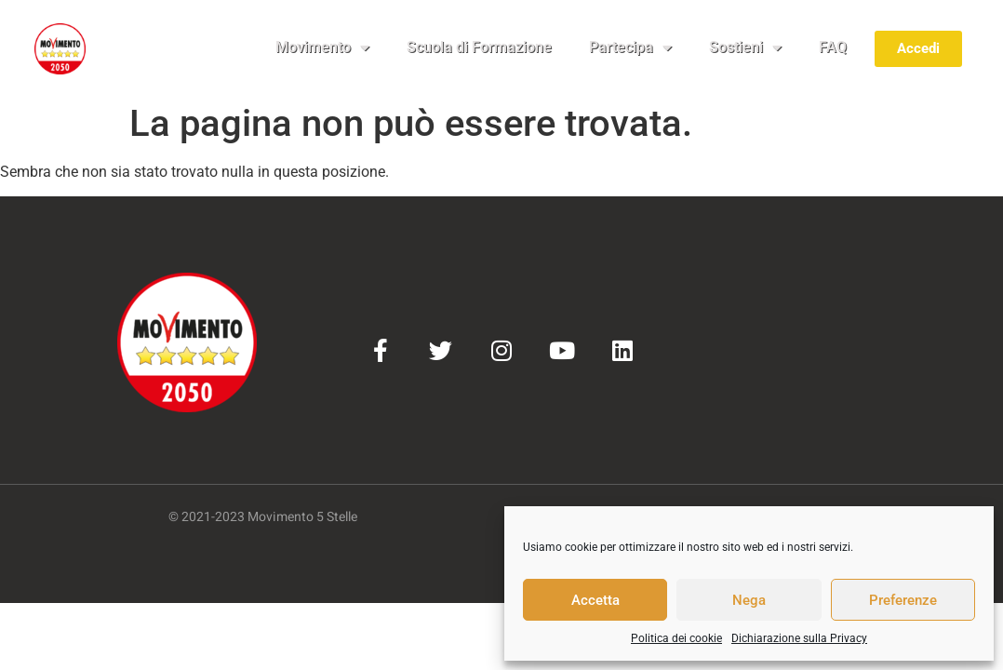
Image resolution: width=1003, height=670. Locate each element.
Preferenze (903, 600)
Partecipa (630, 47)
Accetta (595, 600)
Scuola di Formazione (479, 47)
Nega (749, 600)
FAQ (833, 47)
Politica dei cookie (676, 638)
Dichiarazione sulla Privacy (799, 638)
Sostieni (745, 47)
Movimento (322, 47)
